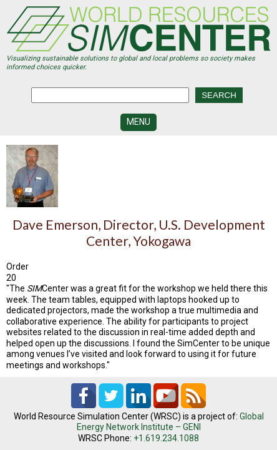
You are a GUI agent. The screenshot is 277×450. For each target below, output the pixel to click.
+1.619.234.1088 (166, 438)
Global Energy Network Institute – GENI (170, 422)
